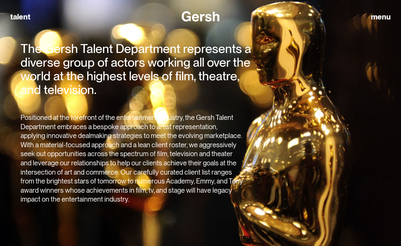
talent (20, 17)
